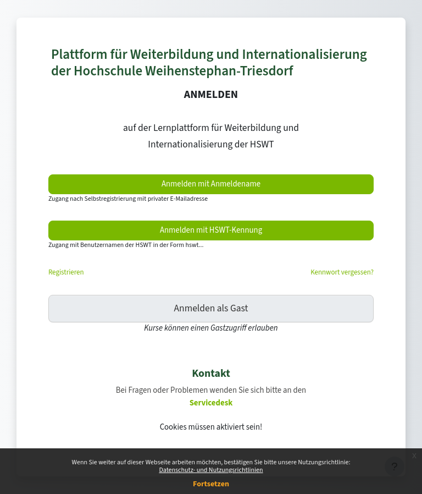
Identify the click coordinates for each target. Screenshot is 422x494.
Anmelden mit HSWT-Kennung (211, 230)
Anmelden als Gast (211, 308)
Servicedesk (211, 403)
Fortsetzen (211, 484)
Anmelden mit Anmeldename (211, 184)
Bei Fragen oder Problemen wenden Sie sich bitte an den (211, 390)
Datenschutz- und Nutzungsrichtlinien (211, 470)
